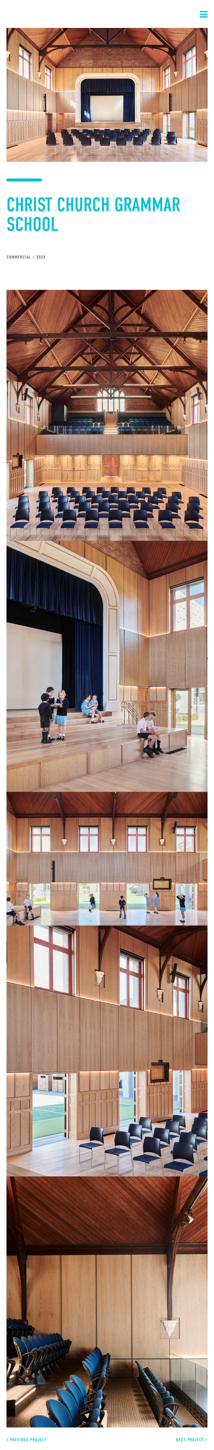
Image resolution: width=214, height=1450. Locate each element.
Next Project (192, 1439)
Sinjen (22, 13)
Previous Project (26, 1439)
